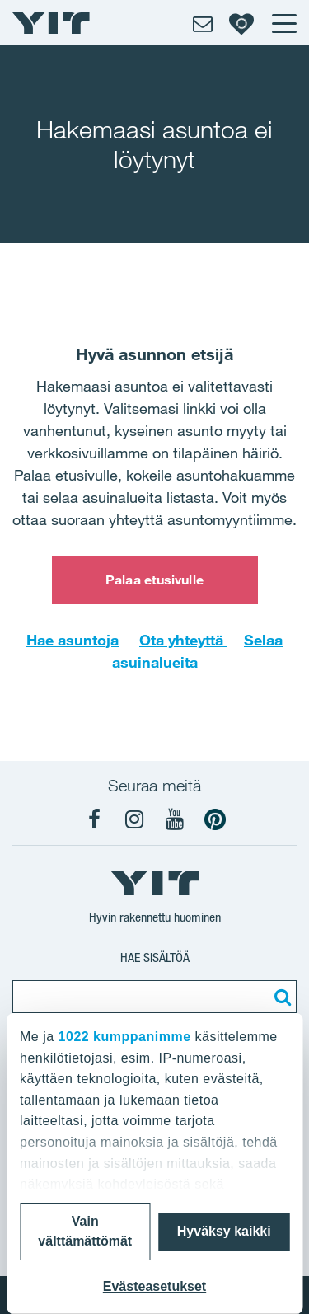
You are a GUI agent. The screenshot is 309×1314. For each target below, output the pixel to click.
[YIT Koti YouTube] (175, 819)
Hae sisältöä (155, 957)
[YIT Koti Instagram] (134, 819)
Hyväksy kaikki (224, 1231)
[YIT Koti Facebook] (94, 819)
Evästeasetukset (154, 1286)
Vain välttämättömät (85, 1231)
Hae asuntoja (72, 640)
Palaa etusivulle (154, 579)
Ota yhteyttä (183, 640)
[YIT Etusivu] (51, 23)
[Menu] (283, 23)
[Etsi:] (280, 996)
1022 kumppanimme (125, 1037)
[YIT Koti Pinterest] (215, 819)
